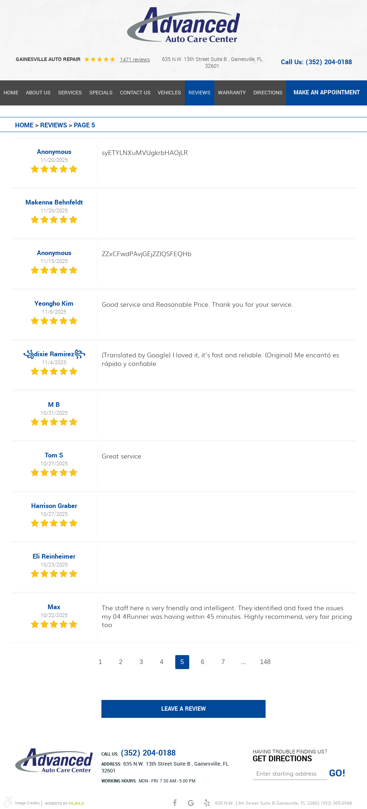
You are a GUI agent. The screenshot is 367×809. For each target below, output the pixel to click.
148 (265, 661)
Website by (64, 803)
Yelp (206, 803)
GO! (337, 773)
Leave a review (183, 709)
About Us (38, 93)
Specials (101, 93)
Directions (267, 93)
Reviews (199, 93)
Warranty (232, 93)
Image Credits (27, 803)
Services (70, 93)
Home (11, 93)
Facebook (174, 803)
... (244, 661)
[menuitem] (11, 92)
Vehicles (169, 93)
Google (190, 803)
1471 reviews (135, 59)
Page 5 (84, 125)
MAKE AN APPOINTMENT (327, 92)
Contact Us (135, 93)
